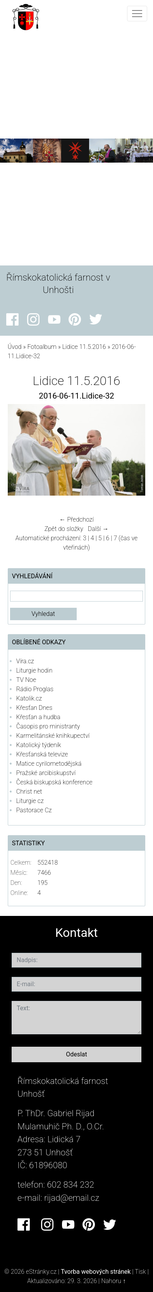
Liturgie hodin (34, 670)
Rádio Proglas (34, 689)
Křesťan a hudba (38, 717)
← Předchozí (76, 519)
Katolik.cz (29, 698)
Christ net (29, 791)
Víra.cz (25, 661)
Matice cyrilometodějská (49, 763)
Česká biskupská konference (54, 782)
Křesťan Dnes (34, 707)
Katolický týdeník (38, 745)
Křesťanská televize (42, 754)
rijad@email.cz (71, 1198)
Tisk (140, 1271)
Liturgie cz (30, 801)
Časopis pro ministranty (48, 726)
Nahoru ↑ (113, 1281)
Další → (98, 528)
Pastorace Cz (34, 810)
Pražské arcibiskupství (46, 773)
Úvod (15, 346)
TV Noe (26, 679)
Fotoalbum (41, 346)
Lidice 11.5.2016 (84, 346)
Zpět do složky (64, 528)
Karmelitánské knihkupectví (52, 735)
